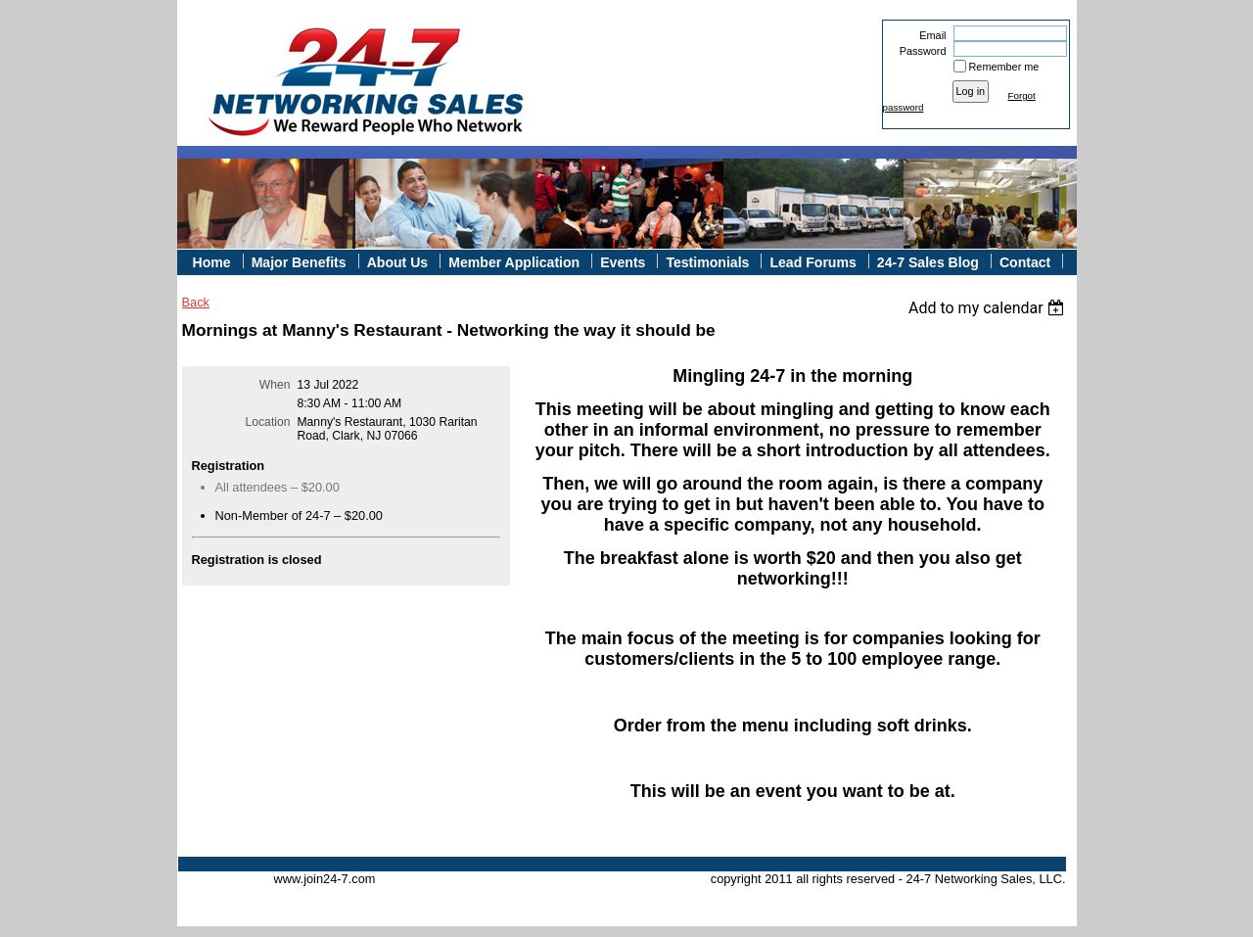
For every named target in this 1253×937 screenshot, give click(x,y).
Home (212, 262)
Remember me (1004, 66)
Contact (1024, 262)
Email (929, 35)
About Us (398, 262)
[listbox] (989, 308)
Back (195, 302)
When (275, 385)
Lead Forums (812, 262)
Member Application (514, 262)
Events (622, 262)
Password (919, 51)
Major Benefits (299, 262)
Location (268, 422)
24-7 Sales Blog (928, 262)
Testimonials (707, 262)
